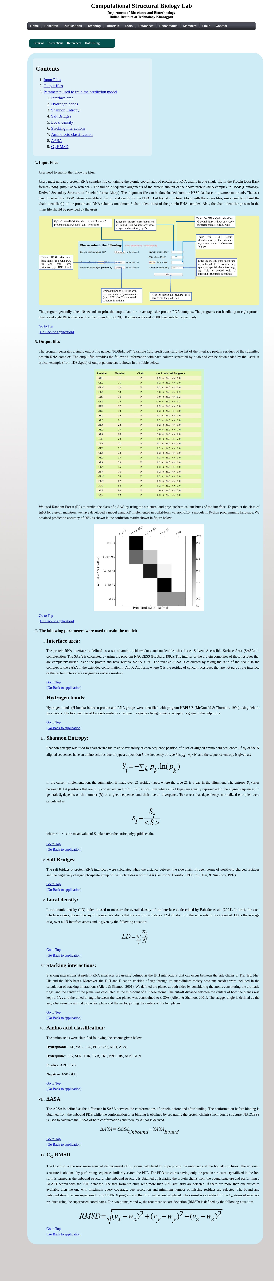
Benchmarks (168, 26)
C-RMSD (59, 146)
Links (206, 26)
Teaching (94, 26)
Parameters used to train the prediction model (80, 92)
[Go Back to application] (56, 332)
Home (34, 26)
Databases (146, 26)
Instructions (55, 43)
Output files (53, 86)
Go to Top (46, 326)
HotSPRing (92, 43)
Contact (221, 26)
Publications (73, 26)
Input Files (52, 79)
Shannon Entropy (65, 110)
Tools (129, 26)
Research (51, 26)
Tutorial (38, 43)
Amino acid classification (72, 134)
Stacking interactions (68, 128)
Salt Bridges (61, 116)
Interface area (62, 98)
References (74, 43)
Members (190, 26)
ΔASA (56, 140)
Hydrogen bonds (64, 104)
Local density (62, 122)
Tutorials (112, 26)
